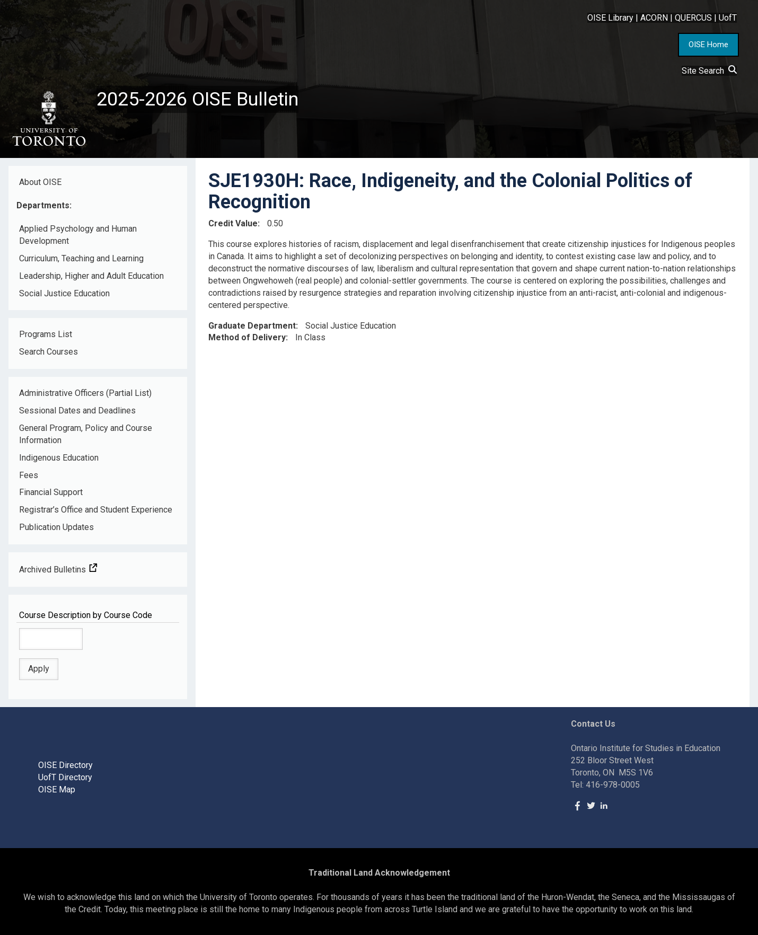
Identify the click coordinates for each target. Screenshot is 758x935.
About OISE (40, 182)
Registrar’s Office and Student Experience (95, 510)
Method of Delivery (247, 337)
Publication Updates (56, 527)
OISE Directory (65, 765)
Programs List (45, 334)
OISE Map (56, 789)
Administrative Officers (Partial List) (85, 393)
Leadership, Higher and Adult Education (91, 276)
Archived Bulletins (58, 569)
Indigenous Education (59, 458)
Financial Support (51, 492)
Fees (28, 475)
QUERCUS (693, 18)
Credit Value (233, 223)
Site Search (709, 71)
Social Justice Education (64, 293)
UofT (728, 18)
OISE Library (610, 18)
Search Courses (48, 352)
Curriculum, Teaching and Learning (81, 258)
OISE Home (708, 44)
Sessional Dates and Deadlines (77, 410)
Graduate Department (252, 326)
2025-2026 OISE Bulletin (197, 99)
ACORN (654, 18)
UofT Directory (65, 777)
